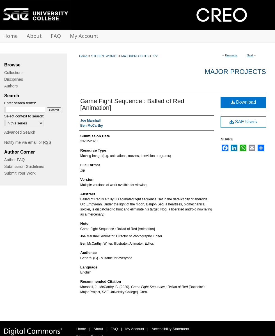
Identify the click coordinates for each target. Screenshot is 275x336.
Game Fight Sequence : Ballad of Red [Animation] (132, 104)
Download (243, 102)
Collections (13, 72)
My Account (134, 329)
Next (250, 55)
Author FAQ (14, 159)
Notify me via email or (27, 142)
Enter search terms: (20, 103)
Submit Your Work (20, 173)
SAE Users (243, 121)
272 (154, 56)
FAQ (114, 329)
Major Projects (235, 71)
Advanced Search (19, 132)
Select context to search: (24, 116)
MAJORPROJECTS (134, 56)
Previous (231, 55)
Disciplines (13, 79)
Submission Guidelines (24, 166)
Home (83, 56)
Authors (11, 86)
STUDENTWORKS (104, 56)
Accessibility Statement (170, 329)
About (98, 329)
